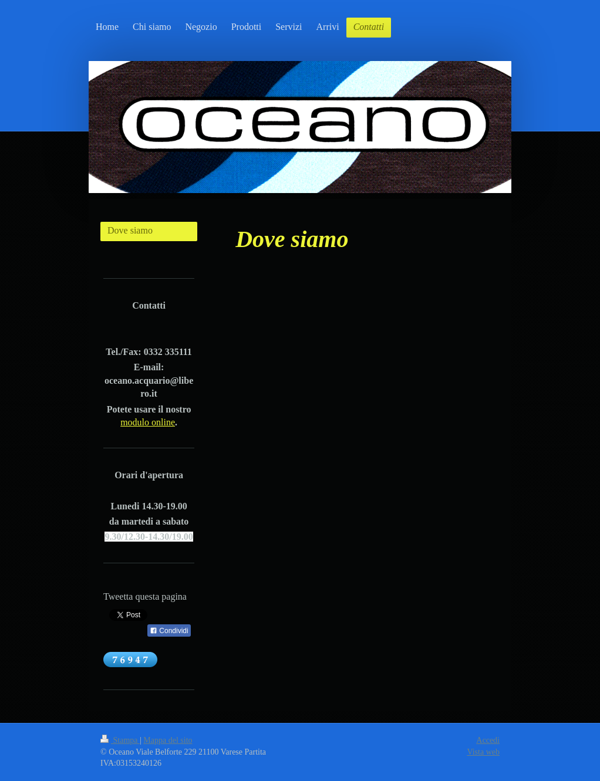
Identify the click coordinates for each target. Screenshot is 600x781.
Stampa (120, 740)
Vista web (483, 752)
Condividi (169, 631)
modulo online (147, 422)
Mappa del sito (167, 740)
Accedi (488, 740)
